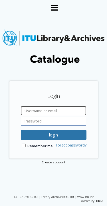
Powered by (91, 201)
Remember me (40, 146)
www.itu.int (85, 197)
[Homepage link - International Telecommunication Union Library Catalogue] (53, 63)
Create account (53, 162)
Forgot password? (71, 145)
